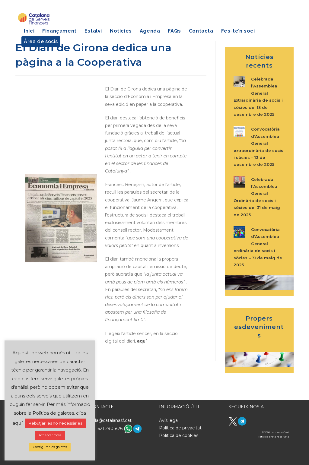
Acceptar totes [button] (50, 435)
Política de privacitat (180, 428)
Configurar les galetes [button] (50, 447)
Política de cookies (178, 435)
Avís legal (169, 420)
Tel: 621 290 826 (107, 428)
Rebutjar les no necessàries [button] (55, 423)
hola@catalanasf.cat (111, 420)
